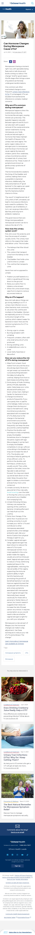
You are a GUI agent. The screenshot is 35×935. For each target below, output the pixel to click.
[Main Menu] (2, 3)
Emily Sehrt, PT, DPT (20, 52)
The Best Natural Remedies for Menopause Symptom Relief (17, 807)
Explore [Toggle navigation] (29, 9)
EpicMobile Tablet (9, 917)
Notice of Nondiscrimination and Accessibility (16, 877)
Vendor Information (22, 879)
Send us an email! (17, 832)
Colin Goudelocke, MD (11, 718)
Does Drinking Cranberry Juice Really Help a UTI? (16, 709)
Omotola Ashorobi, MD (12, 768)
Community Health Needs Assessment (17, 914)
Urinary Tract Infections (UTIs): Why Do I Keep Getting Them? (15, 757)
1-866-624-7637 (25, 845)
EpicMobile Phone (23, 917)
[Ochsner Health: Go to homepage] (17, 3)
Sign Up (19, 866)
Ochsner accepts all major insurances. (17, 882)
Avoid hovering (12, 492)
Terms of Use (11, 879)
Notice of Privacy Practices (23, 875)
